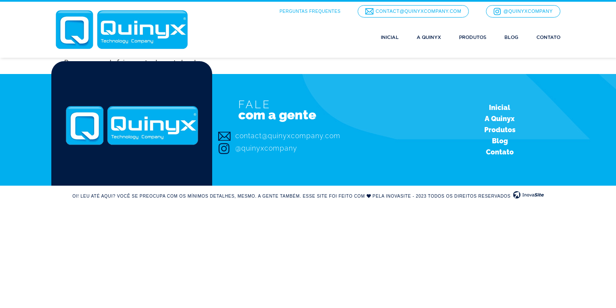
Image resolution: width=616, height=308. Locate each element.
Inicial (390, 37)
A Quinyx (429, 37)
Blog (511, 37)
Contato (548, 37)
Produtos (472, 37)
